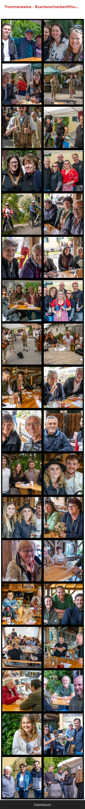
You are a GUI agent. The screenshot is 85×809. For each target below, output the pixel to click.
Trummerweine (18, 7)
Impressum (42, 804)
